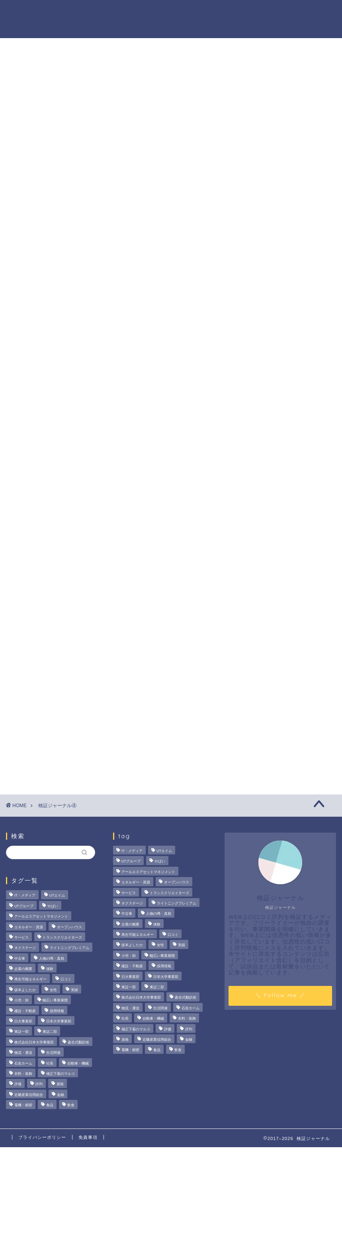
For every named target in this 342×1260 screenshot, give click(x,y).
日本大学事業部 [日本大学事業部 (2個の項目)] (58, 1021)
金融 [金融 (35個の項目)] (60, 1095)
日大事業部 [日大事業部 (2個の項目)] (23, 1021)
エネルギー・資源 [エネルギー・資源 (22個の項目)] (28, 927)
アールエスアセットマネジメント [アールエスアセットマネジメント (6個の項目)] (41, 916)
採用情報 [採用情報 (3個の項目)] (57, 1011)
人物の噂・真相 (205, 12)
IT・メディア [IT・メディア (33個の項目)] (24, 896)
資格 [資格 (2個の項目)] (60, 1084)
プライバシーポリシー (42, 1137)
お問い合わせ (89, 28)
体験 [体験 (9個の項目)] (49, 969)
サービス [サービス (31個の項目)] (21, 937)
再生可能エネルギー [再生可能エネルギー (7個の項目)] (30, 980)
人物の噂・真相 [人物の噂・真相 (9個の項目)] (51, 958)
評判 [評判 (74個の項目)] (39, 1084)
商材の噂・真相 (148, 12)
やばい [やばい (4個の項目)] (52, 906)
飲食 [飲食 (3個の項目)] (70, 1105)
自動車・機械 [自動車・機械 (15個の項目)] (78, 1063)
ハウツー (252, 12)
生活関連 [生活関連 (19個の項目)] (53, 1053)
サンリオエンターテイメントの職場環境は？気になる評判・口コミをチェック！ (289, 367)
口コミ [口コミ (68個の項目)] (66, 980)
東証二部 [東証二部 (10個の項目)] (50, 1032)
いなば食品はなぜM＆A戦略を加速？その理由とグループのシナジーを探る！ (289, 413)
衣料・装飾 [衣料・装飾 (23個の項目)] (23, 1074)
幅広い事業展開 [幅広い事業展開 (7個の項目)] (55, 1001)
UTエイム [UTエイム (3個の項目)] (57, 896)
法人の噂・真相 (92, 12)
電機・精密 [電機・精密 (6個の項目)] (23, 1105)
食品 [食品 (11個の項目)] (49, 1105)
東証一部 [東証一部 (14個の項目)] (21, 1032)
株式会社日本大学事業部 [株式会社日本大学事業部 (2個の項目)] (34, 1042)
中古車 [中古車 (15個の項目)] (19, 958)
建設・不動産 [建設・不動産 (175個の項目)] (25, 1011)
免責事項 (88, 1137)
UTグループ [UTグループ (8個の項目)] (23, 906)
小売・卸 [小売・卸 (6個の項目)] (21, 1001)
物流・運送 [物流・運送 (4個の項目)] (23, 1053)
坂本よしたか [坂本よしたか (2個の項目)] (25, 990)
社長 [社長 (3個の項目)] (49, 1063)
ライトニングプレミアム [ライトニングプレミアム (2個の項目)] (69, 948)
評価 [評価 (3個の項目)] (17, 1084)
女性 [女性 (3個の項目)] (53, 990)
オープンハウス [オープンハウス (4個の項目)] (69, 927)
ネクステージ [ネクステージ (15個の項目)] (25, 948)
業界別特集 (293, 12)
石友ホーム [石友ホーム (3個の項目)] (23, 1063)
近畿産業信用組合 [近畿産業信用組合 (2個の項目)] (28, 1095)
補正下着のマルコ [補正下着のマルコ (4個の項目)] (60, 1074)
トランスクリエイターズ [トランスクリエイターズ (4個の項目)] (62, 937)
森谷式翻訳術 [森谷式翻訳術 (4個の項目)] (78, 1042)
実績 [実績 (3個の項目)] (74, 990)
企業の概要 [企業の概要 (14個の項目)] (23, 969)
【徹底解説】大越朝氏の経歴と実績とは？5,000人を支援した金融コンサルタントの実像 (289, 464)
